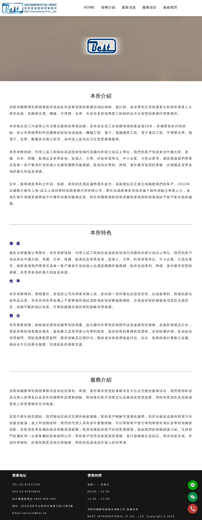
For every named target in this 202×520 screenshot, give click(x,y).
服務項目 (149, 7)
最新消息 (129, 7)
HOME (89, 7)
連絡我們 (170, 7)
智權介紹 (108, 7)
